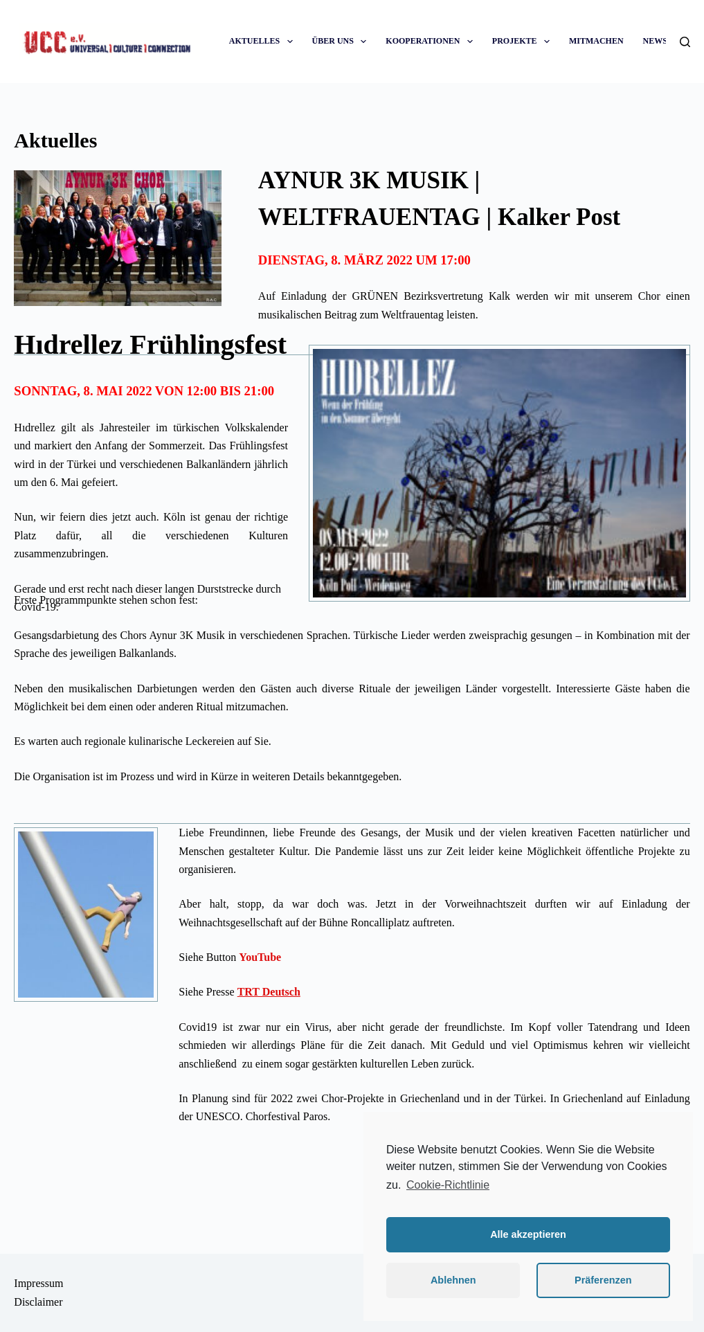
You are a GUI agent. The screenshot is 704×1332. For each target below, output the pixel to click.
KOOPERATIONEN (432, 41)
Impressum (38, 1283)
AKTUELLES (263, 41)
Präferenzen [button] (603, 1280)
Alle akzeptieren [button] (528, 1234)
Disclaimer (38, 1302)
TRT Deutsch (268, 992)
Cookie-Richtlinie (447, 1185)
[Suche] (685, 42)
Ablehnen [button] (453, 1280)
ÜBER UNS (342, 41)
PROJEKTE (523, 41)
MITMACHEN (596, 41)
